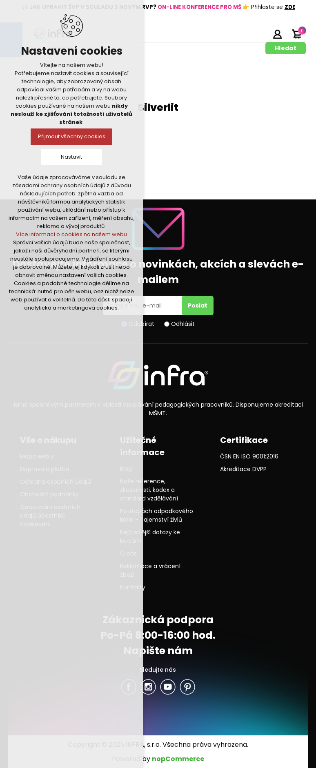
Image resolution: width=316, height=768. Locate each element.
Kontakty (132, 587)
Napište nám (158, 651)
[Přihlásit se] (144, 305)
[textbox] (147, 48)
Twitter (148, 687)
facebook (128, 687)
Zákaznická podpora (158, 620)
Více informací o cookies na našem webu (71, 234)
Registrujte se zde (257, 34)
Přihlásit (277, 34)
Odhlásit (183, 324)
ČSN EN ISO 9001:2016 (249, 456)
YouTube (168, 687)
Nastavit (71, 157)
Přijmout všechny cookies (71, 136)
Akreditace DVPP (243, 469)
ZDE (290, 7)
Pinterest (187, 687)
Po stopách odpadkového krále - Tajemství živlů (156, 515)
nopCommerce (178, 759)
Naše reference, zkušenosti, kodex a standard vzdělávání (149, 489)
